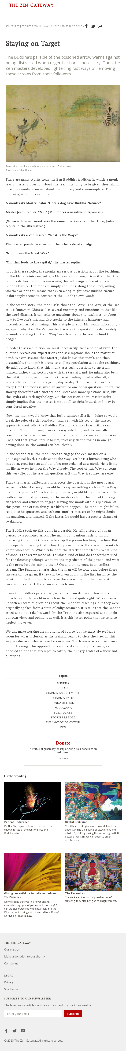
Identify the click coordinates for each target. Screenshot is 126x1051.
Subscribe (73, 1014)
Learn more (63, 758)
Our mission (12, 949)
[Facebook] (6, 1031)
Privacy (8, 982)
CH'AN (63, 688)
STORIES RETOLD (63, 717)
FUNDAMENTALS (63, 702)
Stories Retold (31, 26)
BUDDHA (63, 683)
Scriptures (12, 26)
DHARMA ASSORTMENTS (63, 693)
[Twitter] (15, 1031)
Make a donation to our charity (24, 956)
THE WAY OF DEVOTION (63, 722)
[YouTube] (23, 1031)
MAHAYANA (63, 707)
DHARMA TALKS (63, 698)
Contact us (11, 963)
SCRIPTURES (63, 712)
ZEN (63, 727)
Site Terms (11, 989)
